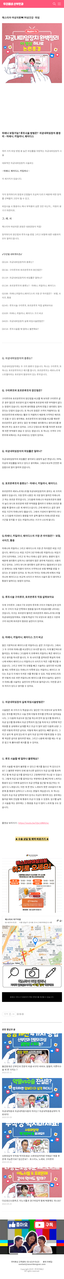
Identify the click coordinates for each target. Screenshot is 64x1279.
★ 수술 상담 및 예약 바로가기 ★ (32, 839)
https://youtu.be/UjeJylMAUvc (33, 823)
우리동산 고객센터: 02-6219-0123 (25, 1261)
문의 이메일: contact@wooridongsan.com (36, 1263)
